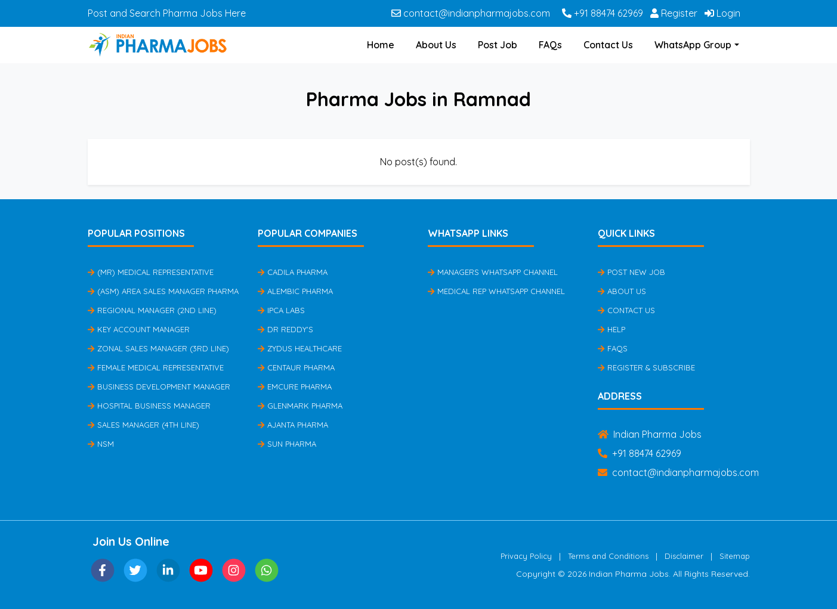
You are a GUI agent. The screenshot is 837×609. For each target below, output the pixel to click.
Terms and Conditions (608, 556)
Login (722, 13)
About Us (436, 45)
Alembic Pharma (295, 291)
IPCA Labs (281, 310)
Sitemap (734, 556)
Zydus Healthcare (300, 348)
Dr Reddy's (285, 329)
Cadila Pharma (293, 272)
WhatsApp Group (692, 45)
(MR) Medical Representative (151, 272)
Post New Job (631, 272)
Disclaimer (684, 556)
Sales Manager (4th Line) (143, 424)
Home (380, 45)
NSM (101, 444)
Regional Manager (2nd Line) (152, 310)
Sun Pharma (287, 444)
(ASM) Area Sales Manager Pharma (163, 291)
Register (673, 13)
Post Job (497, 45)
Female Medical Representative (156, 367)
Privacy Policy (526, 556)
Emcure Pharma (295, 386)
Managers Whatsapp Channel (493, 272)
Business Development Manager (159, 386)
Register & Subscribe (646, 367)
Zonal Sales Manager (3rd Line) (158, 348)
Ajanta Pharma (293, 424)
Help (611, 329)
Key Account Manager (139, 329)
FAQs (550, 45)
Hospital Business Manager (149, 405)
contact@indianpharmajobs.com (470, 13)
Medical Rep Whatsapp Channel (496, 291)
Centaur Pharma (296, 367)
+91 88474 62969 (602, 13)
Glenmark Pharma (300, 405)
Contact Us (608, 45)
